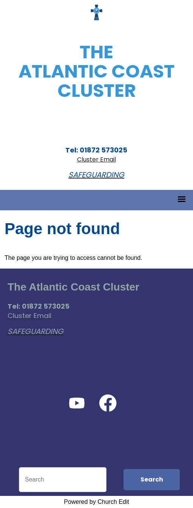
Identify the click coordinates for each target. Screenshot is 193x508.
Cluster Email (96, 159)
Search (152, 479)
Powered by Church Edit (96, 502)
